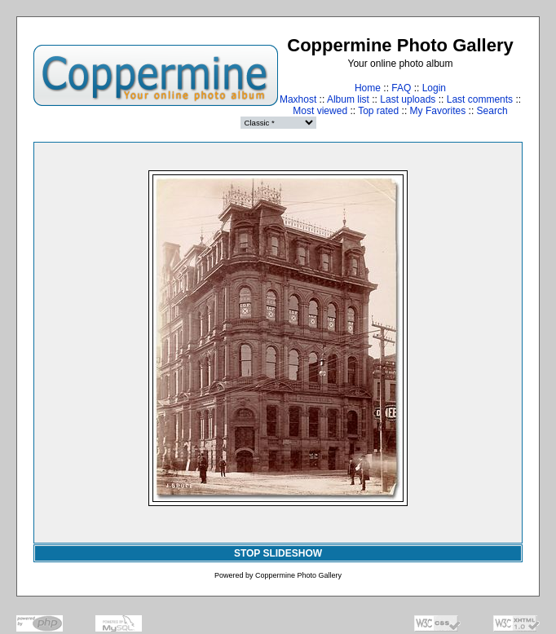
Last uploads (407, 99)
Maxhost (298, 99)
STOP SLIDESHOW (278, 553)
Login (434, 88)
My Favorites (438, 111)
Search (492, 111)
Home (368, 88)
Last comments (480, 99)
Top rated (378, 111)
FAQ (401, 88)
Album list (348, 99)
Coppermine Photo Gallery (298, 575)
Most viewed (320, 111)
